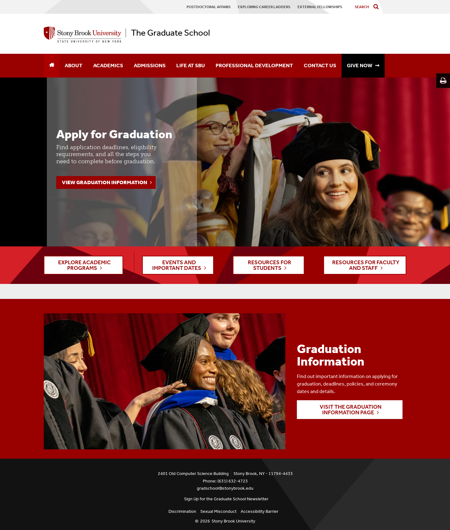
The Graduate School (170, 32)
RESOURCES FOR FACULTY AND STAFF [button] (365, 265)
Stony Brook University (233, 521)
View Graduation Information (104, 182)
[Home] (51, 66)
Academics (108, 65)
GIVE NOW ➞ (363, 65)
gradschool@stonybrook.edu (225, 488)
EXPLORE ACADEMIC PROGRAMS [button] (84, 265)
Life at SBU (190, 65)
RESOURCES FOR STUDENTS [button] (269, 265)
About (73, 65)
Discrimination (182, 511)
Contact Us (320, 65)
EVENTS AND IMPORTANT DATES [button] (176, 265)
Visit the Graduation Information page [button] (351, 409)
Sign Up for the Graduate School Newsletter (226, 499)
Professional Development (254, 65)
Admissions (150, 65)
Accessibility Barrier (259, 511)
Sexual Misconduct (218, 511)
